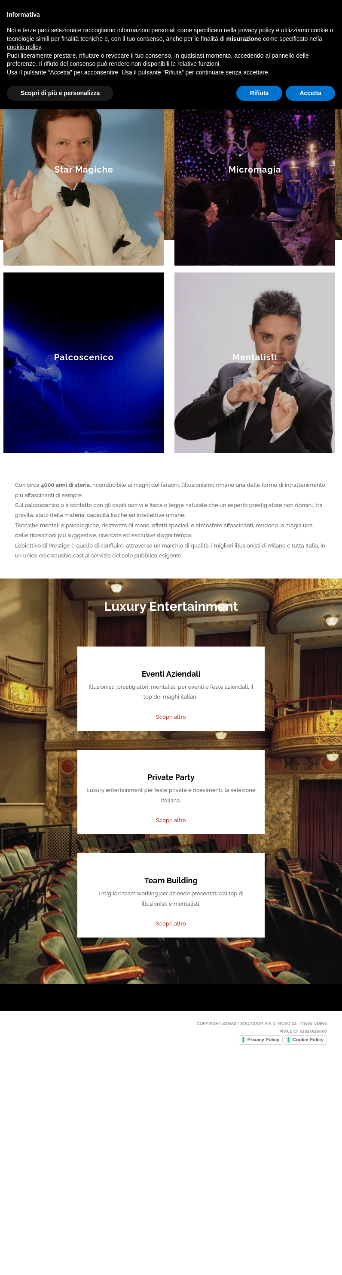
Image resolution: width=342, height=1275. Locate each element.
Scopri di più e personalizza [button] (60, 1258)
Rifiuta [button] (259, 1258)
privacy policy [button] (256, 1195)
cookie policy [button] (24, 1212)
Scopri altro (171, 941)
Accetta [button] (310, 1258)
